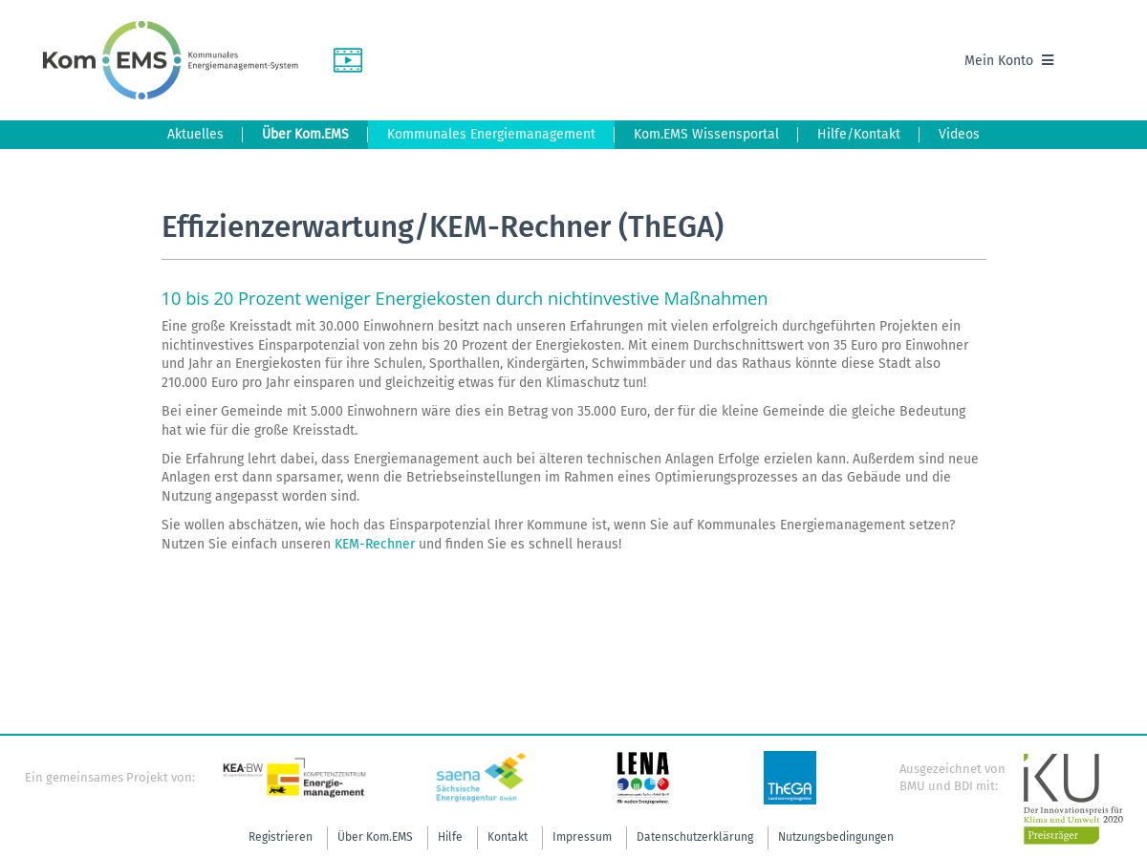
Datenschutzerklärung (695, 837)
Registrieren (281, 837)
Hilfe (450, 837)
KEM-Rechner (375, 544)
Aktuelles (195, 134)
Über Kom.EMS (305, 134)
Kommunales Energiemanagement (491, 134)
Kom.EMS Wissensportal (706, 134)
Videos (959, 134)
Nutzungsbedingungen (836, 837)
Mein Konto (1008, 61)
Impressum (582, 837)
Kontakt (507, 837)
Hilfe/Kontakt (858, 134)
